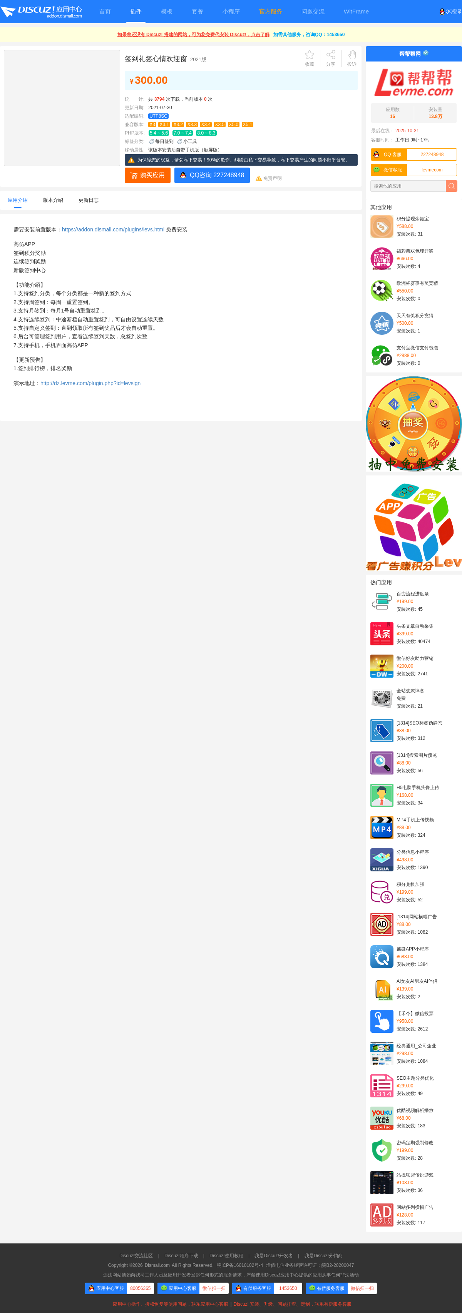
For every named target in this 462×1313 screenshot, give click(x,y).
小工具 (190, 141)
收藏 (309, 64)
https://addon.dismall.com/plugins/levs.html (113, 229)
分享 (330, 64)
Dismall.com (157, 1265)
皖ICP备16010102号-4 (240, 1265)
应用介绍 (18, 200)
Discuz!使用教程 (226, 1255)
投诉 (352, 64)
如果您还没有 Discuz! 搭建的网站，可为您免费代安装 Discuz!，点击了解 (193, 34)
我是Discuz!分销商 (324, 1255)
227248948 (407, 154)
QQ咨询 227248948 (217, 175)
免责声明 (272, 178)
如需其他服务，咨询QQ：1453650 (309, 34)
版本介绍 (53, 200)
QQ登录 (450, 11)
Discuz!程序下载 (181, 1255)
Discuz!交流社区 (136, 1255)
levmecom (407, 170)
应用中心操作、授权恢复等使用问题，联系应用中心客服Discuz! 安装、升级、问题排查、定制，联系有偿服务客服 (231, 1304)
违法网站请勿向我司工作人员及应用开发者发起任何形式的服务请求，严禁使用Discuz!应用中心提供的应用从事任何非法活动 (230, 1275)
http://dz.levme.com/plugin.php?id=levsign (90, 383)
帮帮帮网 (410, 54)
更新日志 (89, 200)
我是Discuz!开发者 (273, 1255)
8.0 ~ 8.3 (206, 133)
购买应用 (152, 175)
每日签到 (164, 141)
